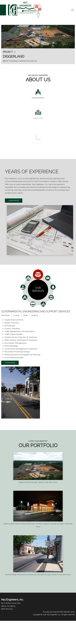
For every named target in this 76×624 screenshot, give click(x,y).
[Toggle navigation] (72, 10)
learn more (10, 363)
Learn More (13, 200)
